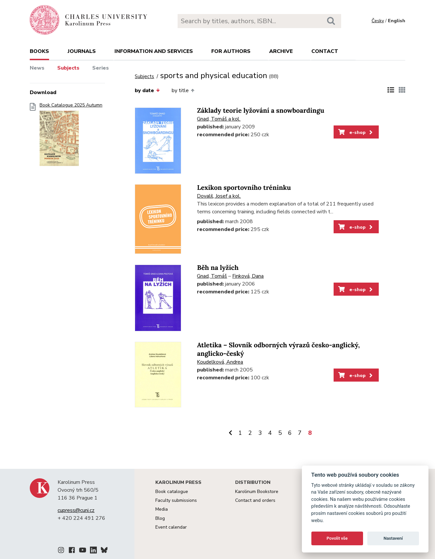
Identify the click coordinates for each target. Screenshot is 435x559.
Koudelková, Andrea (220, 362)
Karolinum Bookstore (256, 491)
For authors (231, 51)
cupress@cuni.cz (76, 510)
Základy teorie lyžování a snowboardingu (260, 111)
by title (183, 90)
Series (100, 68)
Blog (160, 518)
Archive (281, 51)
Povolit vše (337, 538)
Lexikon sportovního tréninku (244, 188)
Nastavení (393, 538)
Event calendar (171, 527)
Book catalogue (171, 491)
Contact (324, 51)
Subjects (68, 68)
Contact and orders (255, 500)
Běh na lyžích (217, 268)
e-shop (356, 132)
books (39, 51)
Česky (378, 21)
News (37, 68)
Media (161, 509)
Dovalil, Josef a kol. (219, 196)
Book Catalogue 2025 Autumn (71, 136)
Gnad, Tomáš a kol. (218, 119)
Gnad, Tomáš (212, 276)
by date (147, 90)
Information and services (153, 51)
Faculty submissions (176, 500)
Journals (82, 51)
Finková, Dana (248, 276)
